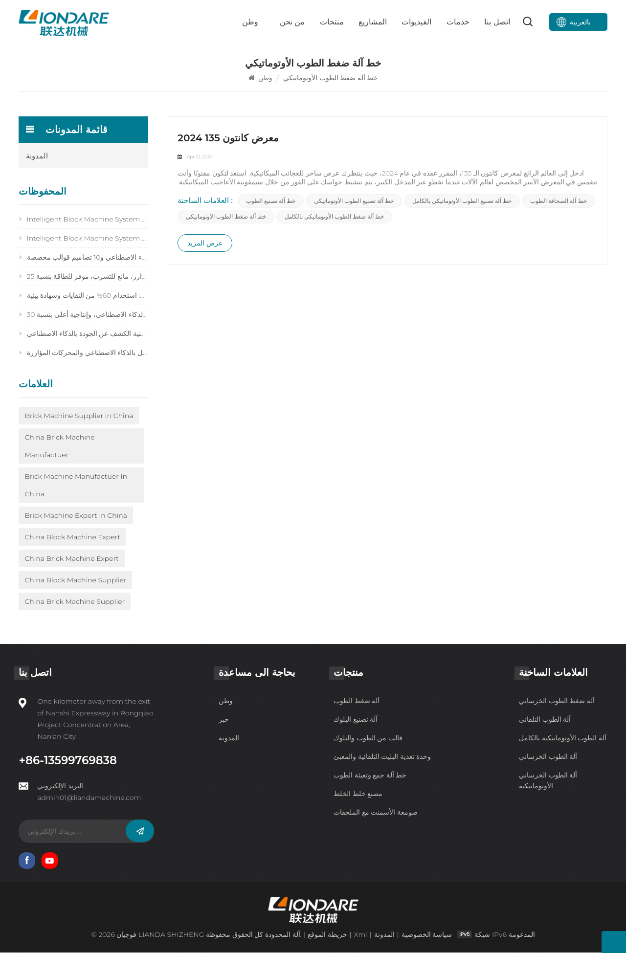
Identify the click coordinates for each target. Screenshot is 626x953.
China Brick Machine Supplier (74, 602)
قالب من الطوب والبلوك (368, 738)
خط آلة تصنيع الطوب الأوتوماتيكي (354, 202)
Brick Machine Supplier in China (78, 416)
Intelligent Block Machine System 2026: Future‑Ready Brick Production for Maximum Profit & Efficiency (83, 238)
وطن (250, 21)
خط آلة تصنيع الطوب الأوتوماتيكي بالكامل (462, 202)
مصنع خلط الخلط (358, 794)
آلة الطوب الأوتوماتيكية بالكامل (562, 738)
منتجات (332, 21)
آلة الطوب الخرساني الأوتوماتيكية (548, 781)
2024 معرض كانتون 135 (228, 139)
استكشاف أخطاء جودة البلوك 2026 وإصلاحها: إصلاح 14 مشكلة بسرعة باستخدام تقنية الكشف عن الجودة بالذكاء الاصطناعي (83, 334)
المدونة (37, 155)
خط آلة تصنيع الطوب (270, 202)
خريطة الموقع (327, 935)
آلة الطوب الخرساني (548, 757)
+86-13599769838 (67, 761)
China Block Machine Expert (72, 537)
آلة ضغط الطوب (357, 701)
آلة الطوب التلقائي (545, 720)
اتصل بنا (497, 21)
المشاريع (372, 21)
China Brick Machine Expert (71, 558)
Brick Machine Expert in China (75, 515)
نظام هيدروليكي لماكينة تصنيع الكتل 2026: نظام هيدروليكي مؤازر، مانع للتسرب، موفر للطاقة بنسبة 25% (83, 276)
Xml (360, 935)
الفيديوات (416, 21)
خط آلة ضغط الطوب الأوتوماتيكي (226, 218)
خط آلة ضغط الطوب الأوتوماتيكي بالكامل (334, 218)
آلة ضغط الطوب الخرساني (557, 701)
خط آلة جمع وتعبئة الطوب (370, 776)
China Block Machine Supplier (75, 580)
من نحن (292, 21)
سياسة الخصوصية (427, 935)
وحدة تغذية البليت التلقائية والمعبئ (382, 757)
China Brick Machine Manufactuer (59, 446)
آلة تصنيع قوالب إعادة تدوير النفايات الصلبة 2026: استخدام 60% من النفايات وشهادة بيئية (83, 295)
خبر (224, 720)
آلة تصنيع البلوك (356, 720)
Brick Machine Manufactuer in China (75, 485)
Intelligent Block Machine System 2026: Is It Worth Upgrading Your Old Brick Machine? (83, 219)
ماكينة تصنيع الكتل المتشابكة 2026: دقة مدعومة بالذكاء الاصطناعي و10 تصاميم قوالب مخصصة (83, 257)
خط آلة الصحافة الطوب (559, 202)
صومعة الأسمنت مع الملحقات (376, 813)
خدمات (458, 21)
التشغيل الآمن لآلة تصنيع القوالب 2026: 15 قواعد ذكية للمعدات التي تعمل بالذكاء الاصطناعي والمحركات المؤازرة (83, 353)
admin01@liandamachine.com (89, 798)
